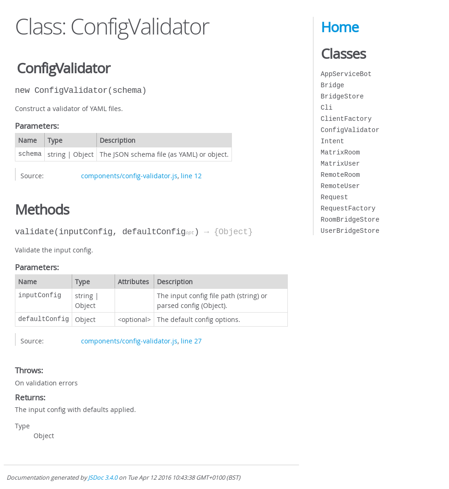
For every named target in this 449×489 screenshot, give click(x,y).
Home (340, 27)
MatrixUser (340, 163)
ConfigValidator (350, 130)
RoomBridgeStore (350, 219)
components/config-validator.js (129, 175)
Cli (327, 107)
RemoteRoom (340, 174)
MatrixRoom (340, 152)
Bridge (332, 85)
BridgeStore (342, 96)
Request (334, 197)
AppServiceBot (346, 74)
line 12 (191, 175)
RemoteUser (340, 186)
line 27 (191, 340)
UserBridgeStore (350, 230)
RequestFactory (348, 208)
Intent (332, 141)
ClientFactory (346, 118)
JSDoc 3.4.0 (102, 478)
